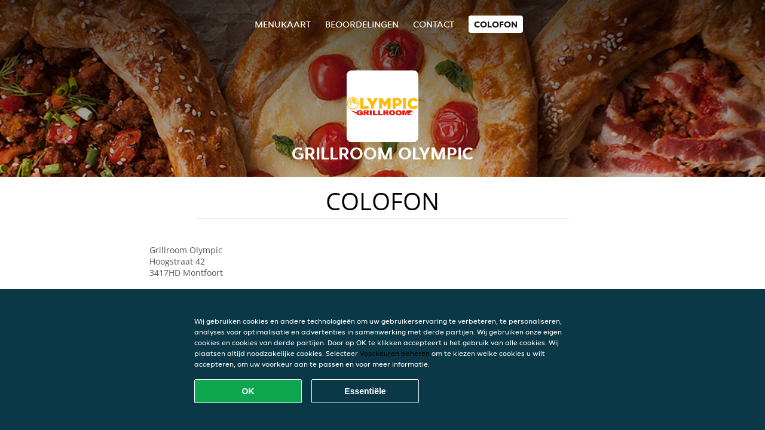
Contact (433, 24)
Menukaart (283, 24)
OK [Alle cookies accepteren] (248, 391)
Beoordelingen (362, 24)
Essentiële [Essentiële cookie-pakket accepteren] (364, 391)
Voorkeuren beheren (395, 353)
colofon (496, 24)
